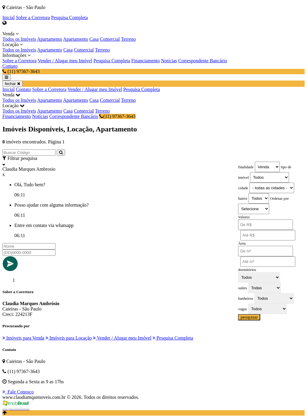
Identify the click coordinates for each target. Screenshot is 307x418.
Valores (243, 217)
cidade (243, 188)
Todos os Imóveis (19, 39)
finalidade (245, 167)
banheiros (245, 298)
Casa (94, 39)
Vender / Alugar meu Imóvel (64, 60)
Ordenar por (279, 198)
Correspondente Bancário (202, 60)
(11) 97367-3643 (117, 116)
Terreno (128, 39)
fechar (12, 83)
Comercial (110, 39)
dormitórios (247, 270)
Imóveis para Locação (69, 337)
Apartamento (49, 39)
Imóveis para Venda (23, 337)
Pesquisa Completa (69, 17)
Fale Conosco (18, 391)
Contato (10, 66)
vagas (242, 309)
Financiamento (145, 60)
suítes (242, 288)
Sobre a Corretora (33, 17)
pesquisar (249, 317)
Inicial (8, 17)
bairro (242, 198)
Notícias (169, 60)
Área (242, 243)
